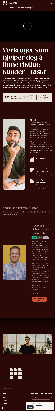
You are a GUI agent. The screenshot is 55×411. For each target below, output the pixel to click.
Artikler (5, 403)
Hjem (4, 397)
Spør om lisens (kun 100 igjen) (39, 299)
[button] (51, 3)
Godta (30, 407)
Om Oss (5, 400)
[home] (5, 3)
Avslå (39, 407)
